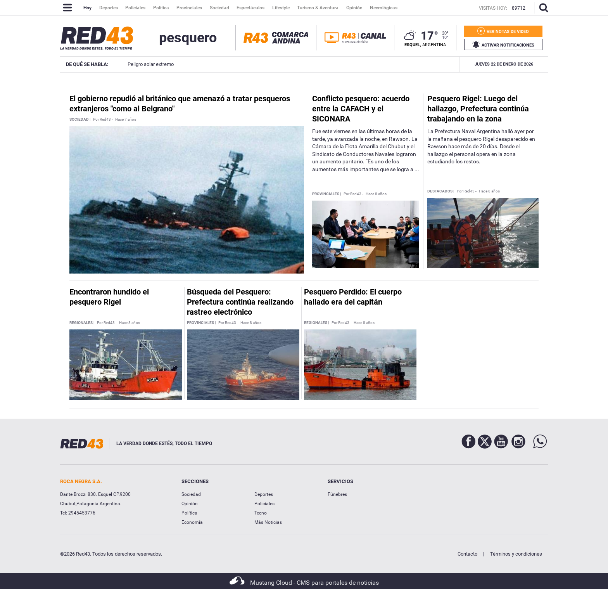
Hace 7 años (125, 119)
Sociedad (191, 494)
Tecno (260, 513)
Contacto (467, 554)
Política (189, 513)
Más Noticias (268, 522)
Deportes (263, 494)
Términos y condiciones (516, 554)
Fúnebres (337, 494)
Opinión (189, 503)
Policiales (264, 503)
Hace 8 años (376, 194)
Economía (192, 522)
